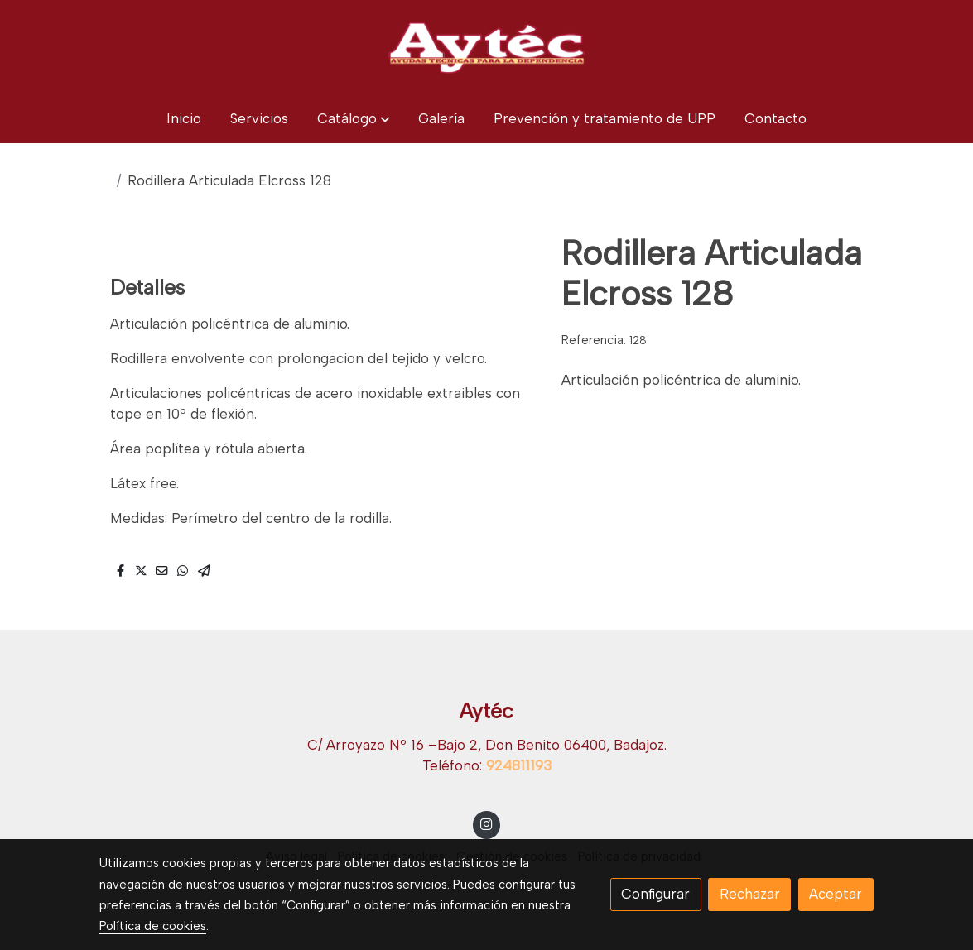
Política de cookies (152, 926)
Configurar (655, 893)
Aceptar (835, 893)
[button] (353, 118)
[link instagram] (487, 823)
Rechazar (750, 893)
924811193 (519, 765)
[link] (486, 47)
